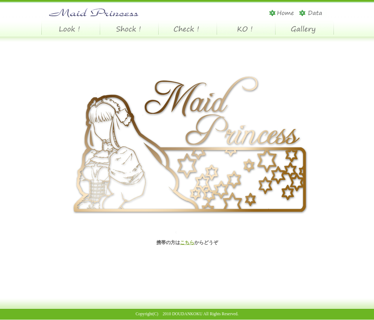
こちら (187, 242)
